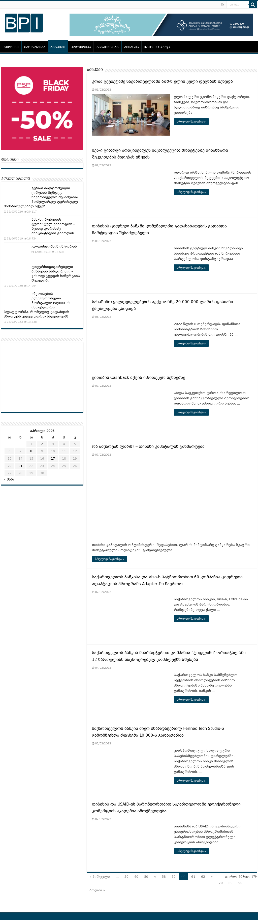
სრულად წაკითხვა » (191, 121)
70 (221, 883)
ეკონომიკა (34, 47)
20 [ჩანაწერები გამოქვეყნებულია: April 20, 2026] (10, 466)
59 (174, 876)
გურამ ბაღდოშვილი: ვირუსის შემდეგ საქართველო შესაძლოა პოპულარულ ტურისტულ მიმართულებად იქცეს (41, 197)
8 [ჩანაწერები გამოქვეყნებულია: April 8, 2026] (31, 451)
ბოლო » (97, 890)
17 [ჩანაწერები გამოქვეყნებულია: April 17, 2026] (53, 458)
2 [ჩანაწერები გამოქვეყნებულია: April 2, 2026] (42, 444)
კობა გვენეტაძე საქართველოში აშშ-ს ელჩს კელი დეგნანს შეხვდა (162, 81)
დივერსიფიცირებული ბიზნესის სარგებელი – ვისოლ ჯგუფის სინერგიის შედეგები (55, 274)
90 (240, 883)
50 (146, 876)
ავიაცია (131, 47)
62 (203, 876)
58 (164, 876)
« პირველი (99, 876)
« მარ (9, 479)
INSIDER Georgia (157, 47)
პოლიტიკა (81, 47)
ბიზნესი (11, 47)
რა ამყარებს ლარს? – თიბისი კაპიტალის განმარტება (148, 446)
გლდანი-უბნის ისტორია (54, 246)
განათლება (107, 47)
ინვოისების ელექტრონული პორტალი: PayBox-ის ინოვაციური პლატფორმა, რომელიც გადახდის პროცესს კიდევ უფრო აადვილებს (37, 305)
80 (231, 883)
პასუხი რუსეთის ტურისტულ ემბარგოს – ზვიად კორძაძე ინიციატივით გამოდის (53, 226)
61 (193, 876)
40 (136, 876)
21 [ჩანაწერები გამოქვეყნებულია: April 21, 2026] (20, 466)
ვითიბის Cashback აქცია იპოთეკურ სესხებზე (138, 377)
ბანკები (57, 47)
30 (126, 876)
